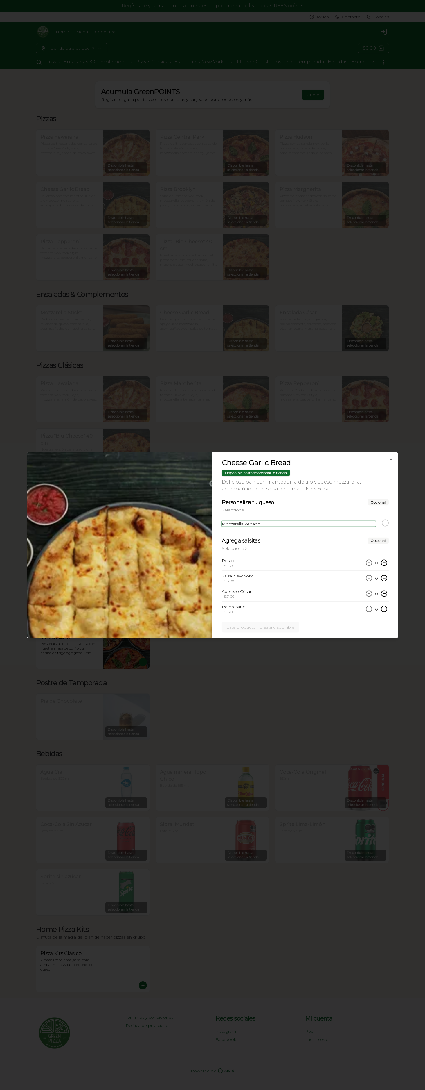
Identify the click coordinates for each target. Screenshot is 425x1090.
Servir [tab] (256, 518)
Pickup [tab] (212, 518)
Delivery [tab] (169, 518)
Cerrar (213, 587)
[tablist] (212, 518)
